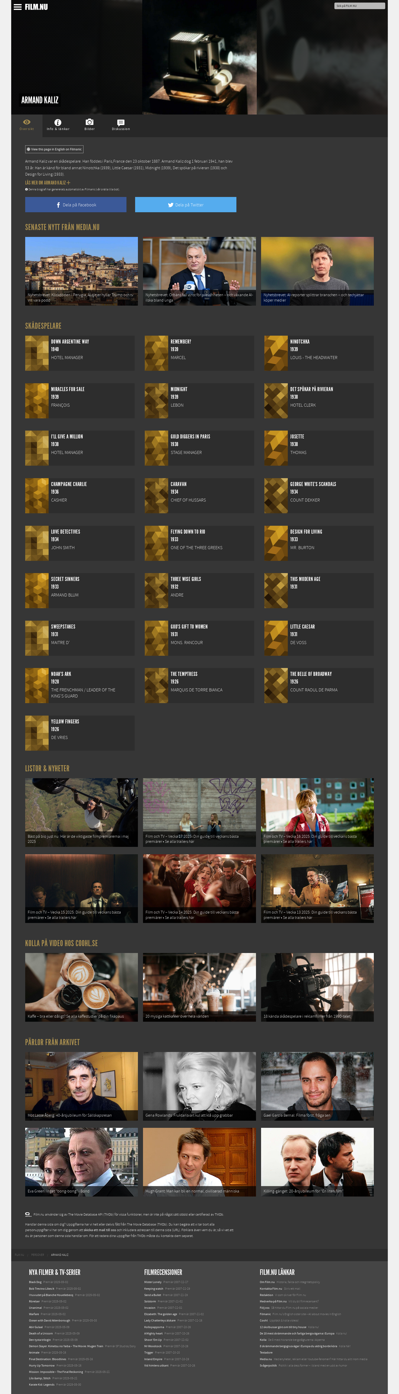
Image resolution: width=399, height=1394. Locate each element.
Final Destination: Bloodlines (47, 1359)
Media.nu (266, 1359)
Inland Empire (153, 1359)
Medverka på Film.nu (273, 1301)
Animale (34, 1352)
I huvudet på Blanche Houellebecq (51, 1295)
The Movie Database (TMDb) (147, 1224)
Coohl (264, 1320)
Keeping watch (153, 1288)
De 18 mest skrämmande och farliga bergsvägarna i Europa (297, 1333)
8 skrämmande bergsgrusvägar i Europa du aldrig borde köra (298, 1346)
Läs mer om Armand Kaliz (47, 183)
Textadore (266, 1352)
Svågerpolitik (268, 1365)
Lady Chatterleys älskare (160, 1320)
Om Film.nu (267, 1282)
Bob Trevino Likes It (41, 1288)
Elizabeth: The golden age (160, 1314)
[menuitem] (19, 1255)
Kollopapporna (154, 1327)
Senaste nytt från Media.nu (62, 227)
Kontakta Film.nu (271, 1288)
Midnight (152, 168)
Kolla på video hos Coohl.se (61, 943)
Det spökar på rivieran (191, 168)
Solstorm (150, 1301)
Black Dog (35, 1282)
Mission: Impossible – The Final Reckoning (56, 1372)
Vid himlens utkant (156, 1365)
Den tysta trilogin (40, 1340)
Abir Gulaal (36, 1327)
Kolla (263, 1340)
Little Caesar (122, 168)
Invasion (149, 1308)
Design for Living (39, 174)
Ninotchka (90, 168)
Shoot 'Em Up (153, 1340)
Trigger (148, 1352)
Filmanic (265, 1314)
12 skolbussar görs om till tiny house (283, 1327)
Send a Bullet (152, 1295)
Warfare (34, 1314)
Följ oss (264, 1308)
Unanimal (35, 1308)
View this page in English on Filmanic (54, 149)
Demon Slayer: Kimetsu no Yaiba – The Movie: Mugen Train (66, 1346)
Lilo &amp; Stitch (40, 1378)
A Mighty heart (153, 1333)
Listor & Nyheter (47, 768)
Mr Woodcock (153, 1346)
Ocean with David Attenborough (49, 1320)
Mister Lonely (153, 1282)
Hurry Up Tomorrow (42, 1365)
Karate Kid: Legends (41, 1384)
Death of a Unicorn (41, 1333)
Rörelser (34, 1301)
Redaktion (266, 1295)
